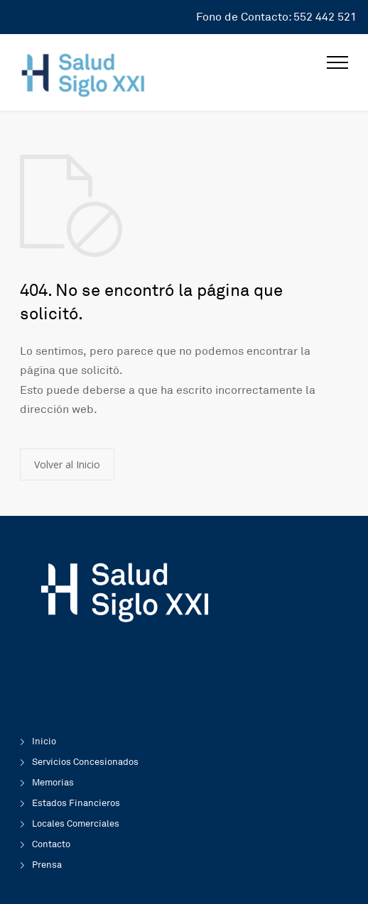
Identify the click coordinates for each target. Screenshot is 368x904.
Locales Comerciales (75, 823)
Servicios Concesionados (85, 762)
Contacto (51, 844)
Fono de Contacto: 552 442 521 (276, 17)
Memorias (53, 782)
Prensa (47, 865)
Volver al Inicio (67, 464)
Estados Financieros (76, 803)
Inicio (44, 741)
